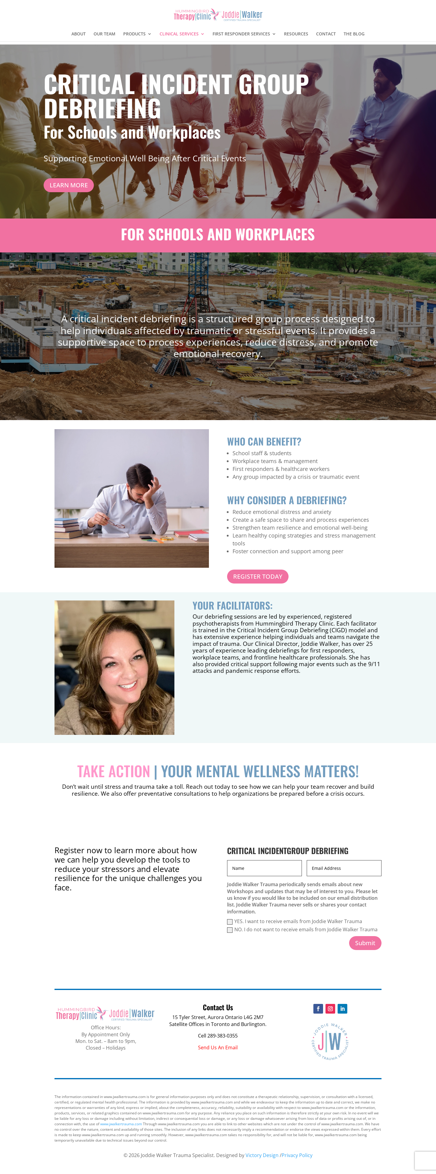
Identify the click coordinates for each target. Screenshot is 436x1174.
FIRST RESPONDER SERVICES (241, 34)
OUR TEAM (104, 34)
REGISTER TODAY (257, 576)
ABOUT (78, 34)
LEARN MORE (69, 185)
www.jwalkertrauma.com (121, 1123)
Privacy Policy (297, 1155)
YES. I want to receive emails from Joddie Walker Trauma (294, 921)
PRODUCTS (134, 34)
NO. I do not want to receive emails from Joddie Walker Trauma (302, 929)
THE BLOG (354, 34)
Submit (365, 943)
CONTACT (326, 34)
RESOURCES (296, 34)
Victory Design (262, 1155)
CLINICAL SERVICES (179, 34)
